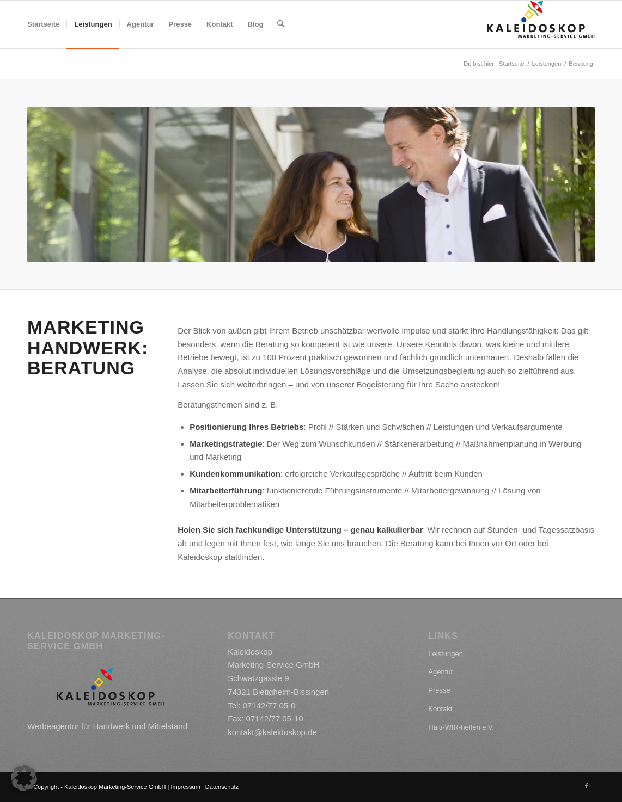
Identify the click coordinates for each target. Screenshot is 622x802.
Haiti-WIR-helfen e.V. (461, 727)
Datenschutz (222, 787)
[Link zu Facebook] (586, 786)
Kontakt (440, 709)
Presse (439, 690)
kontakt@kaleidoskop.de (272, 732)
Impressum (185, 787)
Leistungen (445, 654)
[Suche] (280, 24)
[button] (24, 778)
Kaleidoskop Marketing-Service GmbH (115, 787)
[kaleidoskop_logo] (541, 24)
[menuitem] (43, 24)
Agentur (440, 672)
